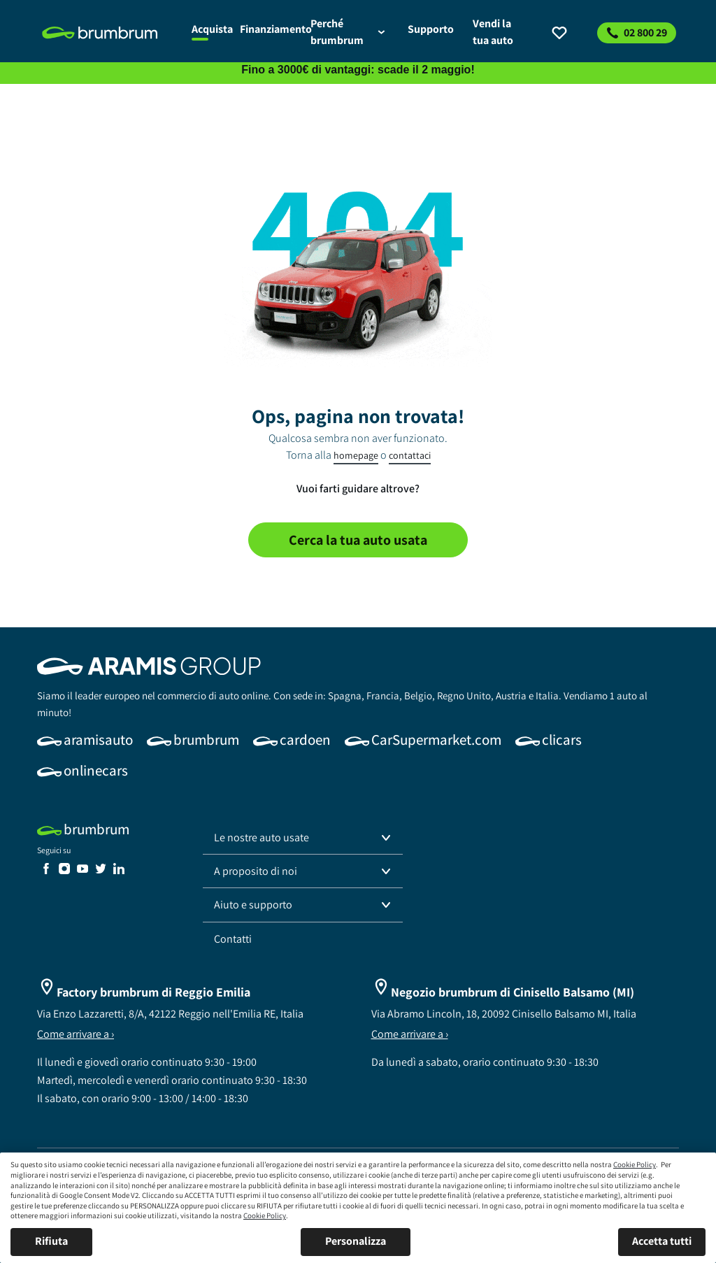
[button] (302, 837)
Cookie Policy (634, 1164)
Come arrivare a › (75, 1034)
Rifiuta (51, 1241)
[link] (108, 33)
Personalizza (355, 1241)
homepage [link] (356, 455)
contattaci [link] (410, 455)
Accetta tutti (662, 1241)
